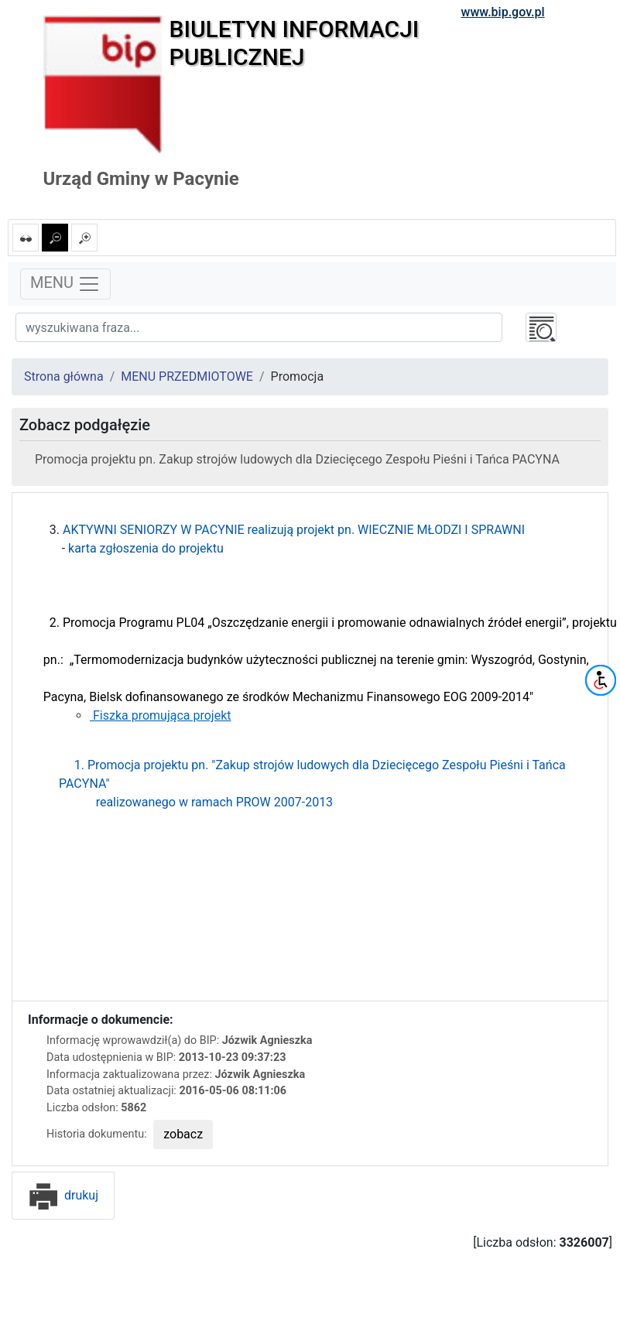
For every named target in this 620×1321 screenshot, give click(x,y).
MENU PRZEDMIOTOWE (187, 376)
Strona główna (64, 376)
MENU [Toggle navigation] (65, 284)
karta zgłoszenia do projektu (146, 548)
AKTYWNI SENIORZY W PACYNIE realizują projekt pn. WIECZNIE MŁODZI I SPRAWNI (294, 529)
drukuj (63, 1195)
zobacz (183, 1134)
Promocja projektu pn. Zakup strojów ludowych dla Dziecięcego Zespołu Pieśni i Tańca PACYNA (297, 459)
